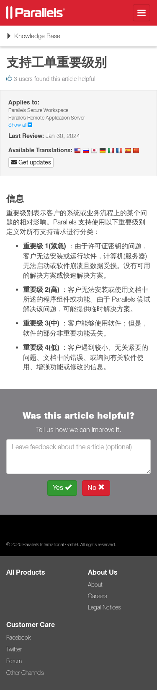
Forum (14, 661)
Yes (62, 487)
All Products (25, 572)
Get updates (31, 162)
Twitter (14, 649)
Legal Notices (104, 607)
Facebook (18, 637)
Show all (20, 125)
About (95, 584)
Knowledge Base (33, 38)
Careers (97, 596)
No (96, 487)
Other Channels (25, 672)
